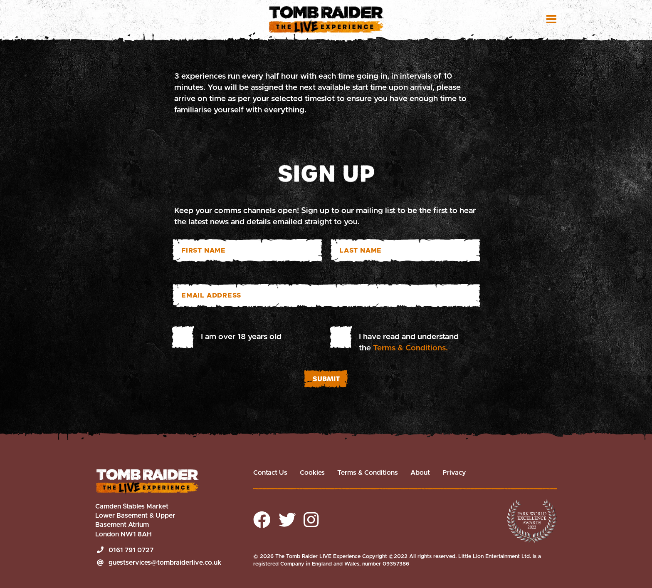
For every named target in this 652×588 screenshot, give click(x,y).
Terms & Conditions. (410, 348)
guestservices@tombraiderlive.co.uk (165, 562)
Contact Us (270, 472)
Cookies (312, 472)
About (420, 472)
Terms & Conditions (367, 472)
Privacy (454, 472)
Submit (326, 379)
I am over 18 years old (241, 337)
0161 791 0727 (131, 550)
